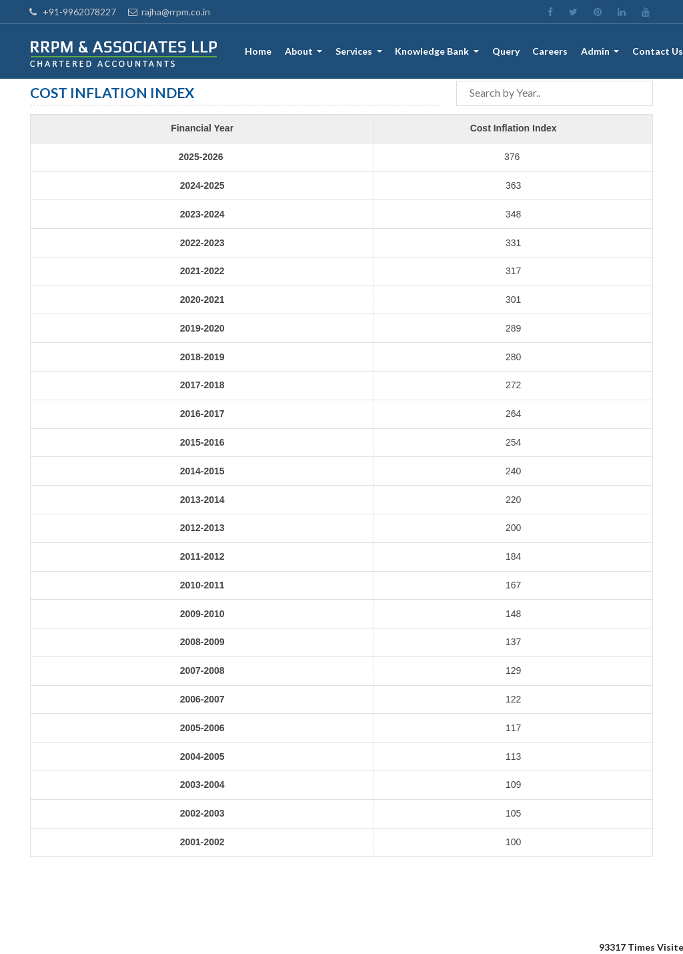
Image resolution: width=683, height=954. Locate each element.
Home (259, 51)
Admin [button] (596, 51)
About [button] (301, 51)
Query (506, 51)
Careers (550, 51)
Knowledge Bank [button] (434, 51)
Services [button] (356, 51)
